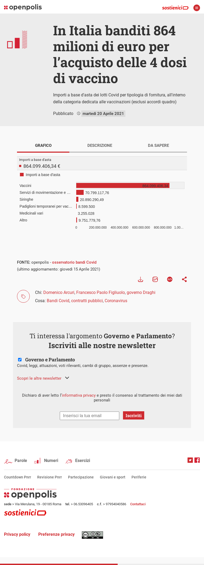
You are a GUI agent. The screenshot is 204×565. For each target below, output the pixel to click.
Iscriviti (134, 415)
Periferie (138, 477)
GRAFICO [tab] (43, 145)
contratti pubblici (87, 300)
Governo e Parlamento (50, 359)
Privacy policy (17, 534)
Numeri (51, 460)
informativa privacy (79, 395)
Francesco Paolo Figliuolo (100, 292)
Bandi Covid (58, 300)
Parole (21, 460)
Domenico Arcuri (58, 292)
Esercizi (82, 460)
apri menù (196, 8)
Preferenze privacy (56, 534)
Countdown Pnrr (17, 477)
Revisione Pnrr (49, 477)
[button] (43, 378)
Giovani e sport (112, 477)
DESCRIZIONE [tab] (99, 145)
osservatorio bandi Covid (74, 262)
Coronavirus (116, 300)
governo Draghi (141, 292)
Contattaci (138, 504)
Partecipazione (81, 477)
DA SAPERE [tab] (158, 145)
